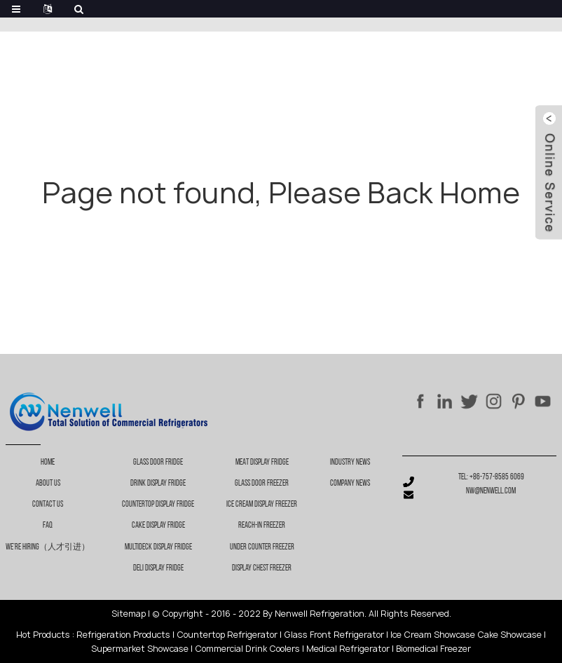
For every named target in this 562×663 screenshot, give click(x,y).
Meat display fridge (262, 462)
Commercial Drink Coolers (247, 649)
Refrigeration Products (123, 635)
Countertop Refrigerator (227, 635)
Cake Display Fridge (158, 525)
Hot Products (43, 635)
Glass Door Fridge (158, 462)
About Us (48, 483)
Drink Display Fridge (158, 483)
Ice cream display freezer (261, 504)
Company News (350, 483)
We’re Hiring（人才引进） (48, 547)
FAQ (48, 525)
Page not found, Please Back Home (281, 192)
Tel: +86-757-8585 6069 (491, 477)
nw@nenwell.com (491, 491)
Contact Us (47, 504)
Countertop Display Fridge (158, 504)
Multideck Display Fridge (158, 547)
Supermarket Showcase (140, 649)
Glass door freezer (262, 483)
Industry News (350, 462)
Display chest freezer (262, 568)
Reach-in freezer (261, 525)
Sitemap (128, 614)
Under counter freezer (262, 547)
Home (48, 462)
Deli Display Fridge (158, 568)
